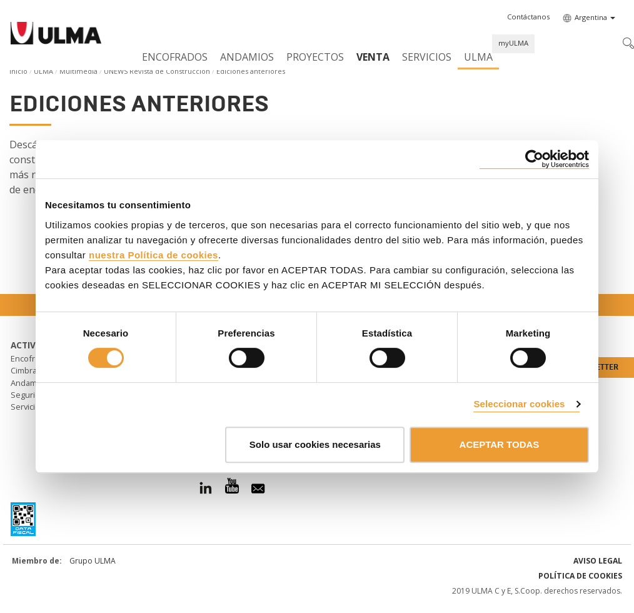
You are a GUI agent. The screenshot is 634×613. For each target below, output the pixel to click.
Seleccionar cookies (519, 403)
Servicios (426, 57)
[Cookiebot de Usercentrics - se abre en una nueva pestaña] (534, 159)
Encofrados (175, 57)
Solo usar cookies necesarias (315, 444)
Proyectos (315, 57)
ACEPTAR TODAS (500, 444)
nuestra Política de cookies (153, 255)
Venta (373, 57)
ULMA (478, 57)
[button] (528, 16)
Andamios (247, 57)
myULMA (513, 43)
